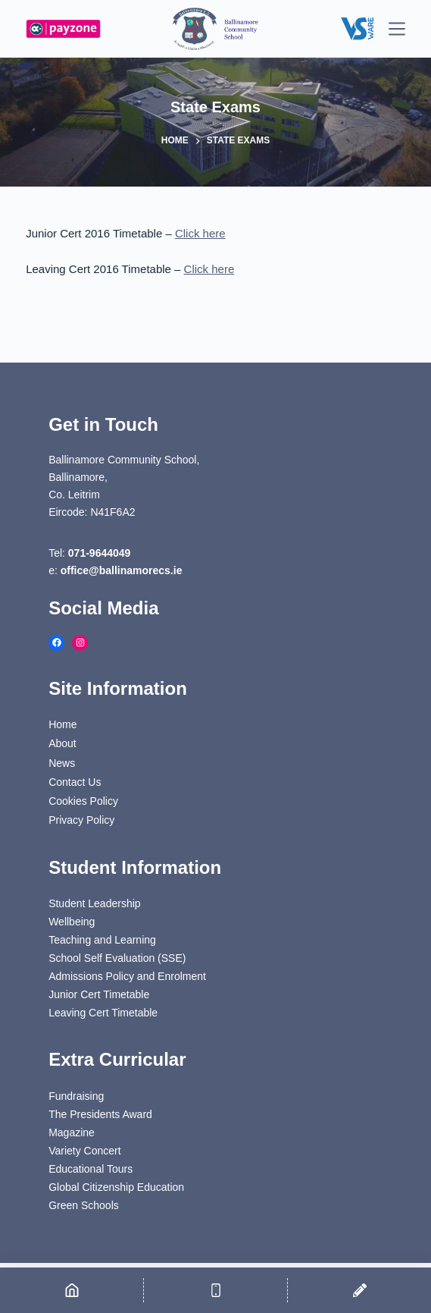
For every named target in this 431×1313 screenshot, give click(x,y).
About (62, 743)
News (61, 763)
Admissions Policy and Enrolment (127, 976)
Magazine (71, 1132)
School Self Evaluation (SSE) (117, 958)
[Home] (71, 1290)
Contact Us (74, 782)
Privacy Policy (81, 820)
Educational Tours (90, 1169)
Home (62, 724)
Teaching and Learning (102, 940)
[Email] (359, 1290)
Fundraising (76, 1096)
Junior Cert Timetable (98, 994)
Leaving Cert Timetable (103, 1013)
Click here (200, 233)
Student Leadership (94, 903)
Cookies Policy (83, 801)
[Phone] (215, 1290)
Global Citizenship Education (116, 1187)
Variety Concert (84, 1151)
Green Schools (83, 1205)
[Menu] (397, 28)
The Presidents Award (100, 1114)
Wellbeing (71, 922)
